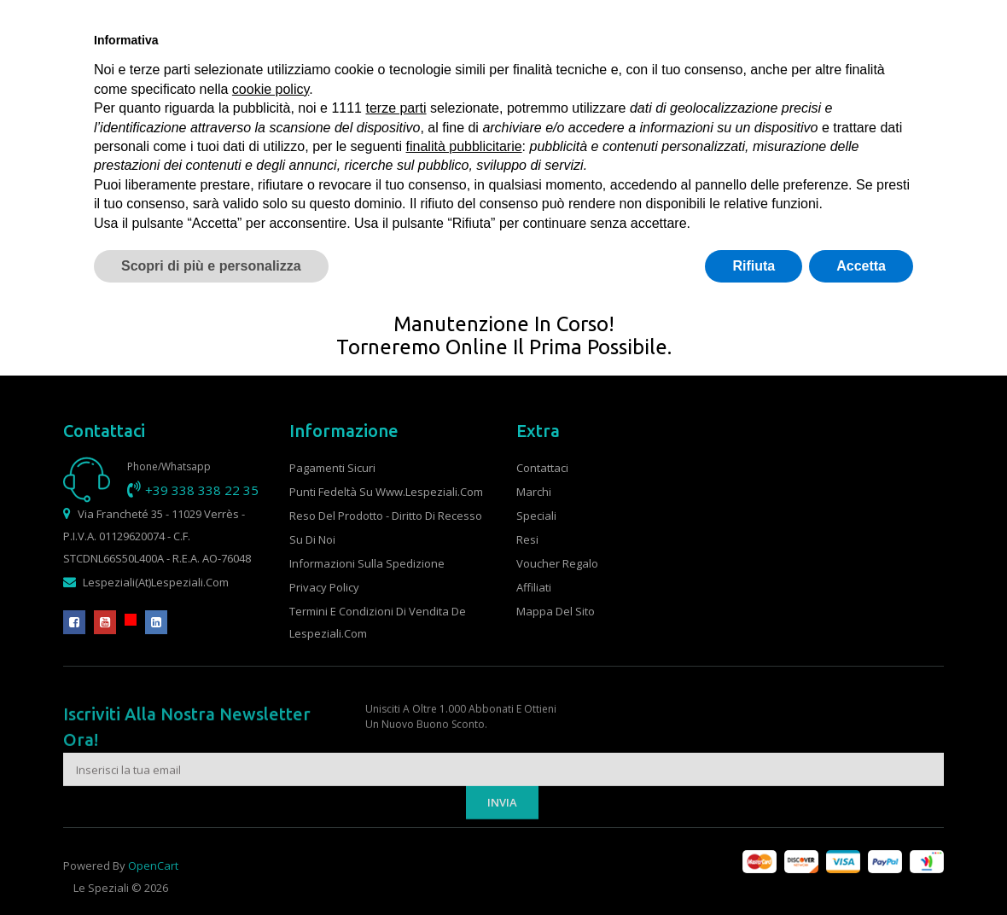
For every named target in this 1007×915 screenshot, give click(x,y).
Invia (502, 846)
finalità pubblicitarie (464, 146)
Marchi (533, 491)
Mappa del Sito (555, 611)
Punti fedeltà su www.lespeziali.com (386, 491)
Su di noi (312, 539)
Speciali (536, 515)
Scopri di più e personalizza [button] (211, 266)
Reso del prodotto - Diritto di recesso (385, 515)
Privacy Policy (324, 587)
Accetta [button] (861, 266)
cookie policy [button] (270, 89)
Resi (527, 539)
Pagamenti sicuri (332, 467)
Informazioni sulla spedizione (367, 563)
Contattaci (542, 467)
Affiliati (533, 587)
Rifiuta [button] (753, 266)
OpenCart (153, 882)
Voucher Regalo (557, 563)
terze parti (395, 108)
